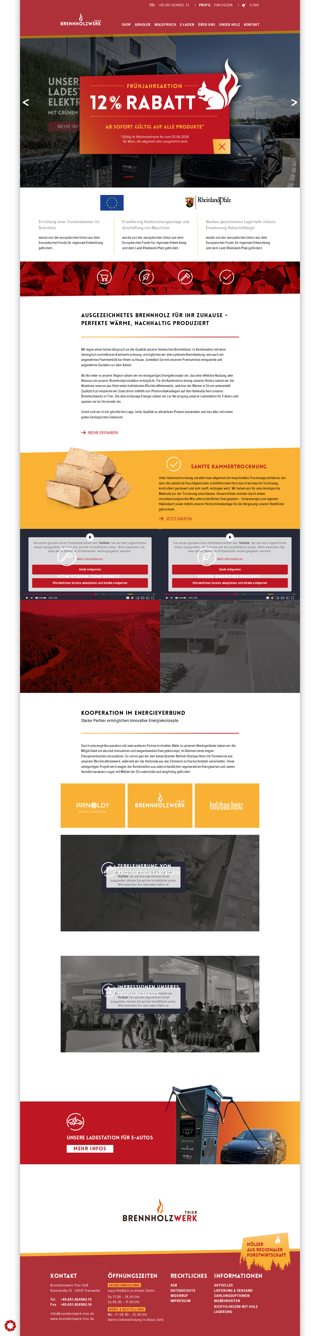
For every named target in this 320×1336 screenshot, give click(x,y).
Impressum (180, 1301)
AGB (173, 1285)
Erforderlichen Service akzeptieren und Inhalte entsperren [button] (90, 583)
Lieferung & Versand (233, 1290)
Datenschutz (182, 1290)
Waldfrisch (165, 24)
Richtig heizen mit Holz (236, 1306)
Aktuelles (223, 1285)
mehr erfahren (99, 432)
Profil (213, 4)
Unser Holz (229, 24)
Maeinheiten (227, 1301)
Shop (126, 24)
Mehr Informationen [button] (90, 559)
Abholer (143, 24)
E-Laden (187, 24)
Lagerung (223, 1311)
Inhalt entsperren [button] (90, 569)
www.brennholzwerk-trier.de (72, 1318)
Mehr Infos (71, 126)
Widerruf (179, 1295)
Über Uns (206, 24)
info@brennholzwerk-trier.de (72, 1313)
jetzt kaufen (175, 518)
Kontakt (252, 24)
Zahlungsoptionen (232, 1295)
